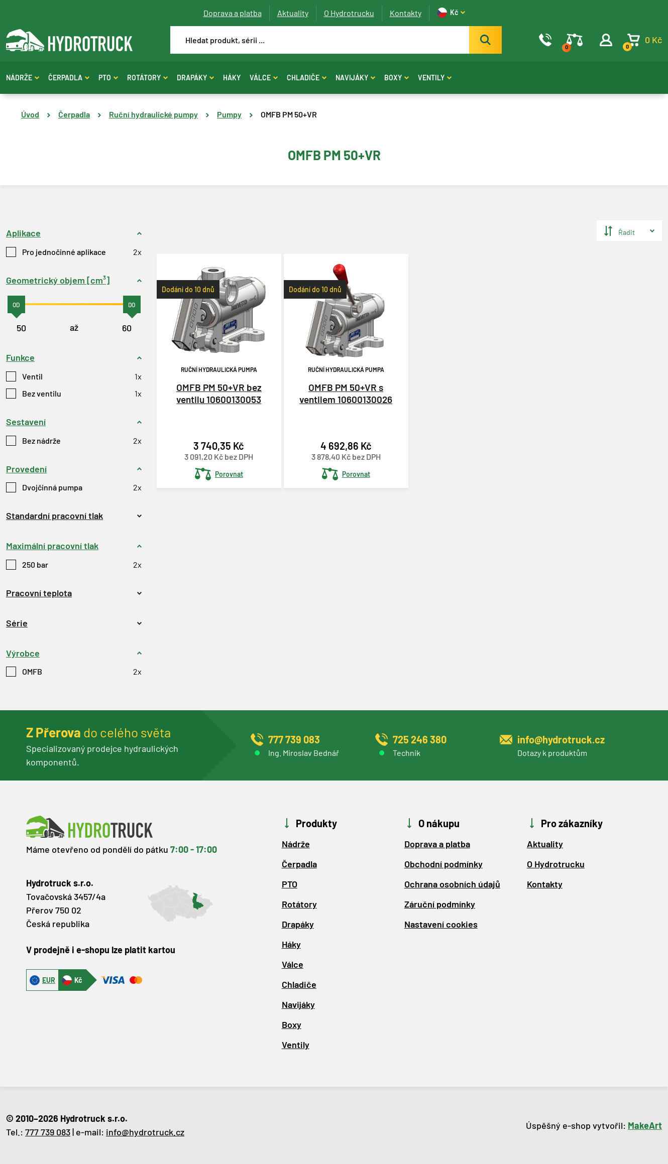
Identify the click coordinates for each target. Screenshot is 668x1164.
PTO (108, 77)
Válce (264, 77)
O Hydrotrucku (349, 13)
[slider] (16, 304)
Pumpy (229, 114)
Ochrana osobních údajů (452, 883)
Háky (232, 77)
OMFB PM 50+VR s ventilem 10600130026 (345, 393)
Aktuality (292, 13)
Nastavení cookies (441, 924)
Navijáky (355, 77)
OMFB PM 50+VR (289, 114)
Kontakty (405, 13)
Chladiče (306, 77)
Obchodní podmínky (443, 863)
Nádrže (22, 77)
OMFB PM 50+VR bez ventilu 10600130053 (219, 393)
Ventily (435, 77)
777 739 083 (47, 1131)
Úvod (30, 114)
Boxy (396, 77)
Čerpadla (68, 77)
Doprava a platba (232, 13)
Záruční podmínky (439, 904)
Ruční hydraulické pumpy (153, 114)
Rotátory (147, 77)
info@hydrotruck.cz (145, 1131)
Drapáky (195, 77)
